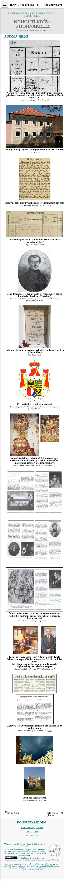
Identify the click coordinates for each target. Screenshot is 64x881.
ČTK (49, 731)
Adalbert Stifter (32, 299)
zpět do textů (13, 813)
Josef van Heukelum (40, 296)
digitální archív (43, 100)
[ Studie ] (39, 828)
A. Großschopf (20, 299)
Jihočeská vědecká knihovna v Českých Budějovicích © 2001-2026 (24, 845)
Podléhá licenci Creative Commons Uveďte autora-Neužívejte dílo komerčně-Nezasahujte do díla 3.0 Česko (32, 859)
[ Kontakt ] (35, 835)
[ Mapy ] (36, 832)
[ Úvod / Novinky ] (28, 828)
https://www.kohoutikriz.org (31, 870)
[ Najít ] (27, 835)
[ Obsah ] (28, 832)
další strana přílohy (52, 814)
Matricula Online (37, 244)
